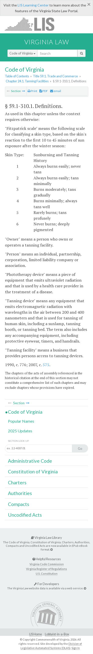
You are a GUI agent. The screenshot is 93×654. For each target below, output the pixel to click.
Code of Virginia (22, 53)
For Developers (46, 584)
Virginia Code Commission (47, 564)
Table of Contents (17, 76)
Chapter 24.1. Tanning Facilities (27, 81)
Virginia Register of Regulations (46, 568)
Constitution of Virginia (33, 471)
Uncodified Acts (25, 515)
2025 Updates (20, 430)
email (55, 91)
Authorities (20, 493)
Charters (17, 482)
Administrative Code (30, 461)
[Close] (89, 4)
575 (46, 364)
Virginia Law (46, 42)
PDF (43, 91)
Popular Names (21, 421)
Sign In (75, 648)
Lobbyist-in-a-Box (57, 634)
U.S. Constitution (47, 573)
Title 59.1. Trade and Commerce (55, 76)
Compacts (18, 504)
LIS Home (35, 634)
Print (32, 91)
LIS (32, 24)
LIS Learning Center (33, 5)
